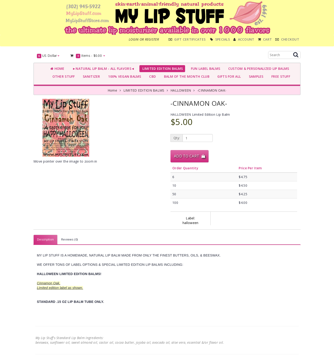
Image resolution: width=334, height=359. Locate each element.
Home (57, 68)
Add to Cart (189, 156)
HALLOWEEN (180, 90)
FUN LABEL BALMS (204, 68)
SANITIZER (90, 76)
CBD (151, 76)
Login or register (144, 39)
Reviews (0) (69, 239)
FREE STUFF (280, 76)
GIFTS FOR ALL (228, 76)
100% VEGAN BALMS (123, 76)
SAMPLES (255, 76)
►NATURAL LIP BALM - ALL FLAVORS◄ (103, 68)
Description (45, 239)
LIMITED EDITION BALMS (162, 68)
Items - (87, 55)
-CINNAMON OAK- (211, 90)
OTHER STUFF (62, 76)
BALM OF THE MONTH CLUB (185, 76)
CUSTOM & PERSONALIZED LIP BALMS (257, 68)
